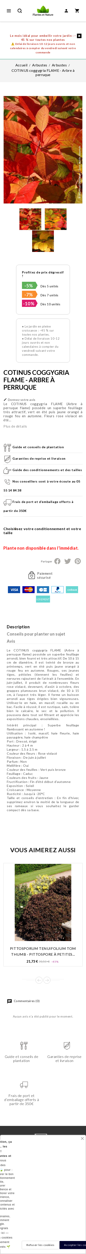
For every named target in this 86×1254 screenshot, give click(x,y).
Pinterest (78, 561)
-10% (28, 303)
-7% (28, 294)
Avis (11, 641)
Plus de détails (15, 426)
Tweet (67, 561)
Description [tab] (18, 626)
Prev (39, 980)
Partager (57, 561)
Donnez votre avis (19, 400)
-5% (28, 285)
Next (46, 980)
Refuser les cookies (40, 1245)
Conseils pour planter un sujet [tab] (36, 633)
